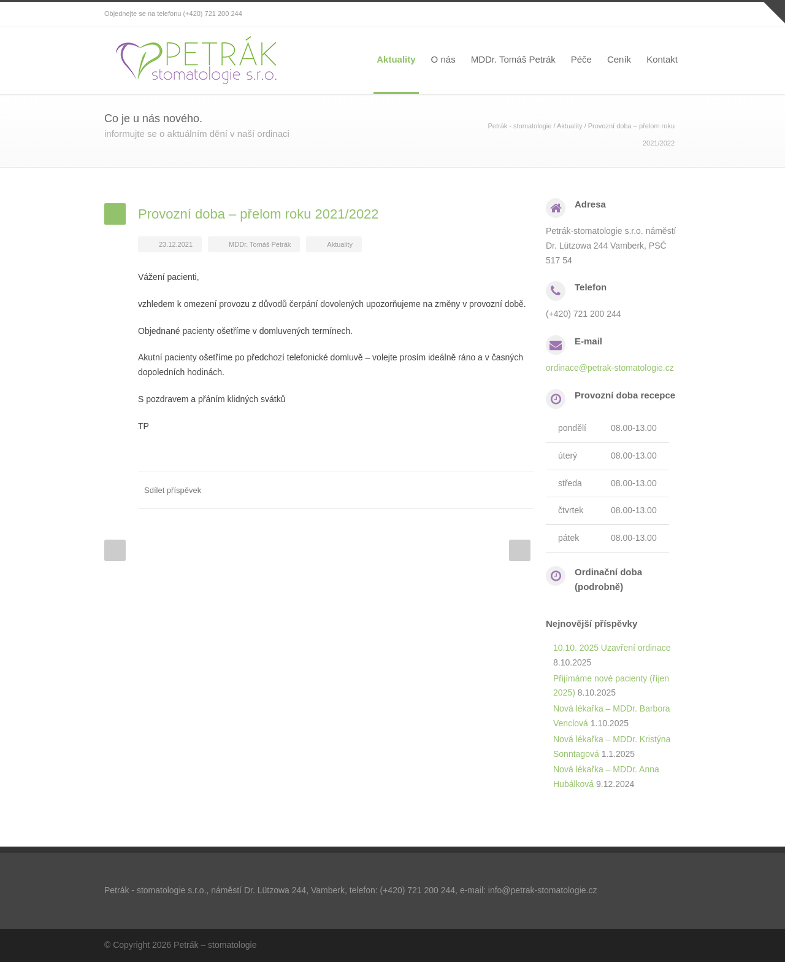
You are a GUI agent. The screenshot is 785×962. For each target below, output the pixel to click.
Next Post (519, 550)
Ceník (619, 59)
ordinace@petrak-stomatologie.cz (610, 368)
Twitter (447, 490)
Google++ (496, 490)
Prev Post (115, 550)
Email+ (521, 490)
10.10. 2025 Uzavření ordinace (611, 648)
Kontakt (662, 59)
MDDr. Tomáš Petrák (513, 59)
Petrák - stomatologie (520, 126)
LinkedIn (472, 490)
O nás (443, 59)
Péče (581, 59)
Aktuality (396, 59)
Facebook (423, 490)
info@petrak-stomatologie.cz (542, 890)
